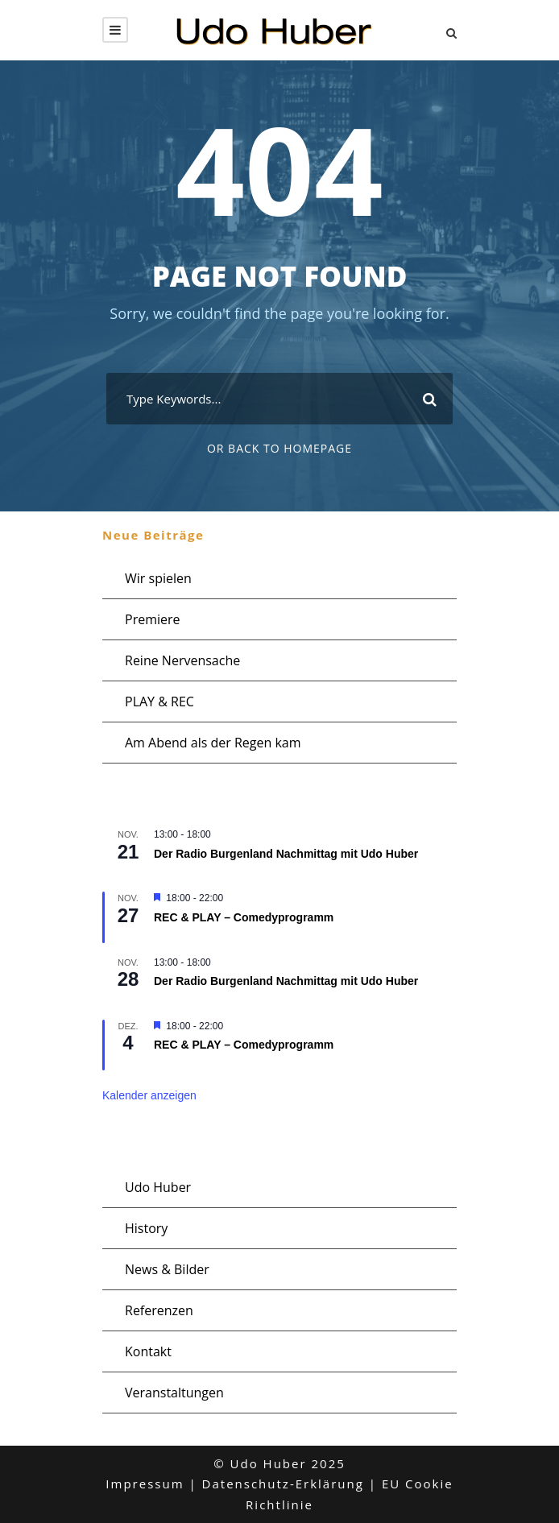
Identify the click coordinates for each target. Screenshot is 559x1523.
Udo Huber (158, 1187)
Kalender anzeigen (149, 1095)
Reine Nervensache (182, 660)
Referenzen (159, 1310)
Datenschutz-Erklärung (283, 1483)
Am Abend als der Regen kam (213, 742)
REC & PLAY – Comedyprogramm (243, 917)
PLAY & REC (159, 701)
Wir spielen (158, 578)
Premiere (152, 619)
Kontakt (148, 1351)
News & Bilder (167, 1269)
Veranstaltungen (174, 1392)
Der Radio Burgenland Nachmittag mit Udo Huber (286, 853)
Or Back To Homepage (279, 448)
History (146, 1228)
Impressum (145, 1483)
